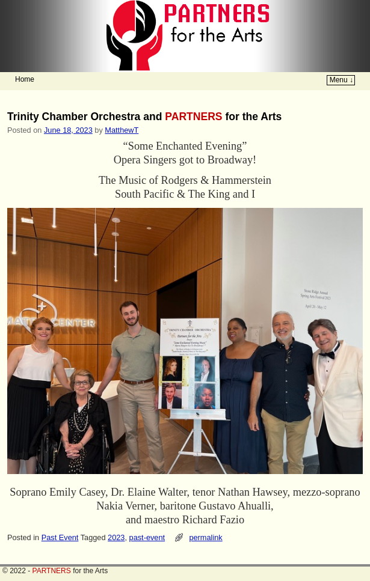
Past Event (60, 537)
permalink (205, 537)
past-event (147, 537)
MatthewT (121, 130)
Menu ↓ (341, 80)
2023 (116, 537)
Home (24, 79)
